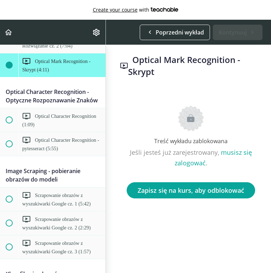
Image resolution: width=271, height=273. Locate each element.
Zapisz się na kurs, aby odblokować (191, 190)
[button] (9, 32)
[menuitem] (97, 32)
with (136, 9)
